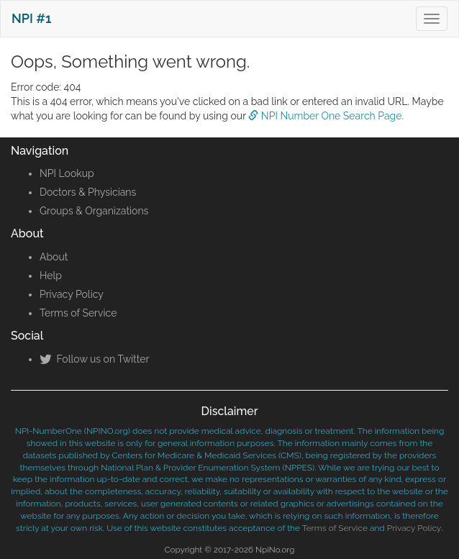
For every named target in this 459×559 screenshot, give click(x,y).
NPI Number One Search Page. (326, 116)
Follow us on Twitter (94, 359)
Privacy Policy (72, 294)
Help (51, 275)
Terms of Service (78, 313)
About (54, 257)
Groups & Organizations (94, 211)
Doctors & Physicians (88, 192)
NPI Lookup (67, 173)
